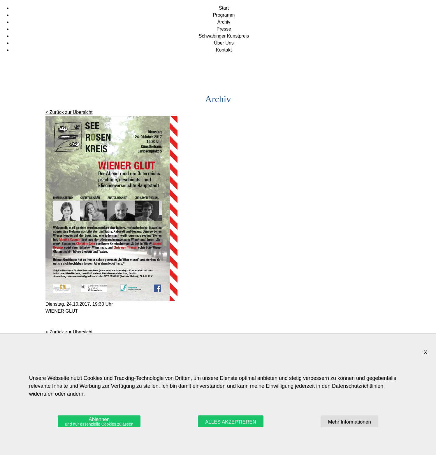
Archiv (223, 22)
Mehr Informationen (349, 422)
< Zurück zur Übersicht (68, 112)
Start (224, 8)
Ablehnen (99, 422)
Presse (224, 28)
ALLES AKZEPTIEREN (230, 422)
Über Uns (224, 42)
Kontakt (224, 49)
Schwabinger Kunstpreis (224, 35)
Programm (224, 15)
